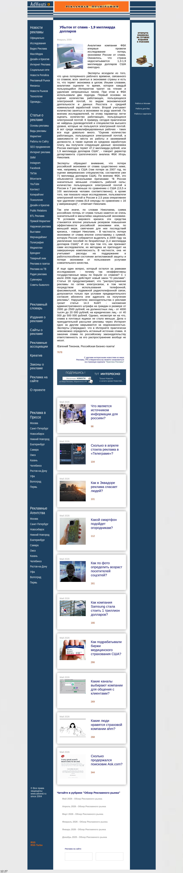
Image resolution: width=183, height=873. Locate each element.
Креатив (36, 355)
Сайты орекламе (36, 331)
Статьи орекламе (36, 117)
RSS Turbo (37, 845)
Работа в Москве (142, 103)
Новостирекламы (36, 29)
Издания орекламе (38, 319)
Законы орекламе (37, 366)
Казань (34, 460)
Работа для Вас (143, 108)
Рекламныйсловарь (38, 306)
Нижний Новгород (39, 439)
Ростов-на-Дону (38, 470)
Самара (34, 449)
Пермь (33, 486)
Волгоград (35, 481)
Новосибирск (37, 433)
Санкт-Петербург (39, 428)
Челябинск (36, 465)
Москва (34, 423)
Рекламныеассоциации (39, 344)
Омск (33, 455)
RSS (33, 842)
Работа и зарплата (142, 114)
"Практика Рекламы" (114, 362)
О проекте (37, 390)
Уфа (32, 476)
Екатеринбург (37, 444)
